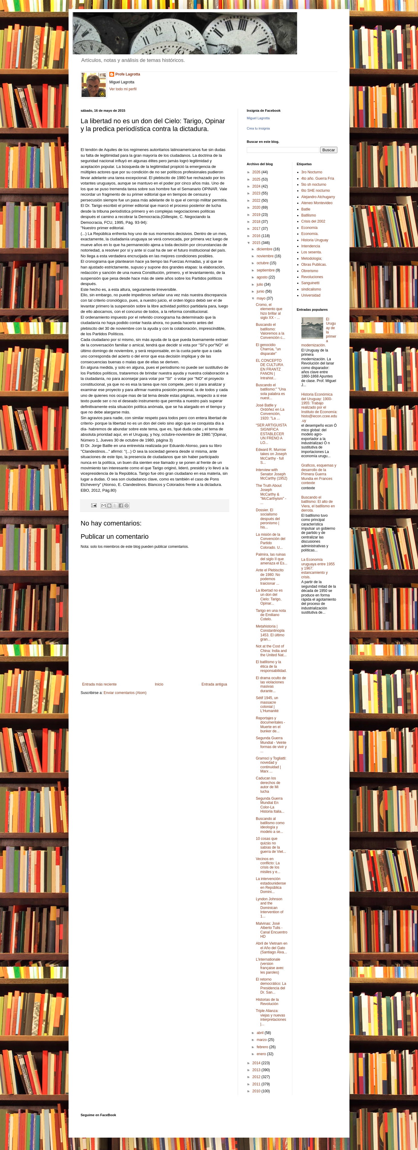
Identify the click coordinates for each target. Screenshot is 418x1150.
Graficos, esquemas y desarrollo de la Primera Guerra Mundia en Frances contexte (318, 474)
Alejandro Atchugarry (318, 197)
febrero (263, 1047)
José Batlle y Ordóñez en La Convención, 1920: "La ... (270, 411)
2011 (257, 1084)
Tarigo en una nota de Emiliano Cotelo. (271, 615)
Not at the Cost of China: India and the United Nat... (271, 650)
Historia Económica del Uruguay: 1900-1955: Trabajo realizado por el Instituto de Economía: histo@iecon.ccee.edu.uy (319, 407)
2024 (257, 186)
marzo (262, 1040)
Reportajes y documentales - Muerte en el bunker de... (270, 724)
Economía (309, 228)
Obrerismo (309, 271)
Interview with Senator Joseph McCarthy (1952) (271, 474)
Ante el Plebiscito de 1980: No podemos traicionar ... (270, 576)
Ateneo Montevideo (317, 203)
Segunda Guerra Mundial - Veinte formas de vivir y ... (271, 744)
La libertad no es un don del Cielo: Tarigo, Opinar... (269, 597)
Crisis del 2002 (313, 221)
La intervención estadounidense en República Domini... (271, 885)
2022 (257, 200)
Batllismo (308, 215)
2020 (257, 207)
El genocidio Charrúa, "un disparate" (268, 349)
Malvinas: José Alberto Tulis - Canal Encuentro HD (271, 930)
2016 (257, 236)
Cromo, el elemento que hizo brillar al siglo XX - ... (269, 311)
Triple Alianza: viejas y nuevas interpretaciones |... (271, 1017)
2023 (257, 193)
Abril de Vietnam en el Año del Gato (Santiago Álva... (272, 947)
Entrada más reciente (99, 684)
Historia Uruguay (314, 240)
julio (260, 284)
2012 (257, 1077)
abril (261, 1033)
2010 (257, 1091)
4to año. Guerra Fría (317, 178)
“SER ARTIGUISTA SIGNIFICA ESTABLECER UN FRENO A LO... (271, 434)
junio (261, 291)
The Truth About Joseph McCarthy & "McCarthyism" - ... (271, 494)
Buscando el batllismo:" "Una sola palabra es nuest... (271, 391)
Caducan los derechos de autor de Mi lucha (268, 784)
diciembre (265, 249)
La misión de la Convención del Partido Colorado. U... (270, 541)
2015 (257, 243)
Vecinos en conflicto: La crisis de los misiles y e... (268, 865)
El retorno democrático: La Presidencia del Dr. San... (271, 985)
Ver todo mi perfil (123, 89)
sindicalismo (311, 289)
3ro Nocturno (311, 172)
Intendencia (310, 246)
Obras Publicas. (314, 264)
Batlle (305, 209)
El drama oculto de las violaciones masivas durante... (271, 684)
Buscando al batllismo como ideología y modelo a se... (270, 825)
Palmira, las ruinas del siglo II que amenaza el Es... (271, 558)
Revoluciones (312, 277)
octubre (263, 263)
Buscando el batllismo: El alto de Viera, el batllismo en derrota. (318, 503)
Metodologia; (311, 258)
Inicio (159, 684)
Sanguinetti (310, 283)
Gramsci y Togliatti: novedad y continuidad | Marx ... (271, 764)
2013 (257, 1070)
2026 (257, 172)
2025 (257, 179)
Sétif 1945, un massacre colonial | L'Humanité (267, 704)
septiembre (266, 270)
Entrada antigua (214, 684)
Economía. (310, 234)
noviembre (266, 256)
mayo (262, 298)
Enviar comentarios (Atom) (125, 693)
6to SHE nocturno (315, 190)
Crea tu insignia (258, 128)
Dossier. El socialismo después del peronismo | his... (268, 519)
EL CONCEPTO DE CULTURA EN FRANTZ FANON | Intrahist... (269, 369)
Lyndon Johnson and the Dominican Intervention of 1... (269, 908)
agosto (262, 277)
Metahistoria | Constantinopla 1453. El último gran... (270, 632)
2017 (257, 228)
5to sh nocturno (313, 184)
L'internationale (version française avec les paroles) (270, 966)
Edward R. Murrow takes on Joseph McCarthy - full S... (271, 456)
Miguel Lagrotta (258, 118)
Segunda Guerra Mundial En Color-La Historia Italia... (270, 805)
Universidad (310, 295)
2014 (257, 1063)
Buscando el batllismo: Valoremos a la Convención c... (270, 331)
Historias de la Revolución (267, 1001)
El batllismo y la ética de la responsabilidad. (271, 666)
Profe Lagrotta (127, 74)
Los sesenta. (311, 252)
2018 (257, 222)
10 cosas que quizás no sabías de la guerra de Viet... (271, 845)
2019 (257, 215)
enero (262, 1054)
